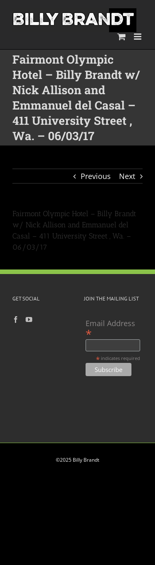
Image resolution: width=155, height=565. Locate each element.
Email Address (110, 328)
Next (127, 176)
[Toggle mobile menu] (138, 36)
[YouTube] (29, 319)
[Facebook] (15, 319)
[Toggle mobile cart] (121, 36)
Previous (96, 176)
